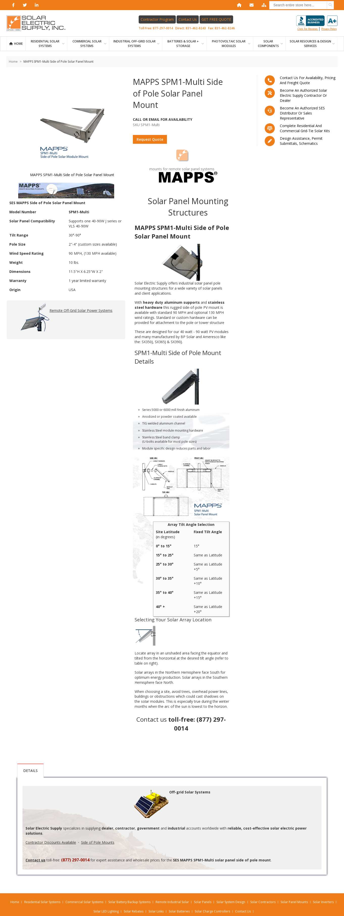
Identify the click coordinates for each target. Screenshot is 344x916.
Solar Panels (202, 902)
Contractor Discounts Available (51, 842)
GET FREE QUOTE (216, 19)
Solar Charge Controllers (212, 911)
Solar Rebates (133, 911)
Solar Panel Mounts (294, 902)
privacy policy (329, 29)
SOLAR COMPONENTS (268, 43)
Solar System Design (230, 902)
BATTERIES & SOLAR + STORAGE (183, 43)
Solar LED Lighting (106, 911)
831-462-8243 (196, 28)
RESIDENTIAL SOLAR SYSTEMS (45, 43)
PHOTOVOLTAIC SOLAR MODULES (228, 43)
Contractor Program (157, 19)
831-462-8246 (225, 28)
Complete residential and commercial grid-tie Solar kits (305, 128)
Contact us (151, 719)
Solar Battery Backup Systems (129, 902)
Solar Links (156, 911)
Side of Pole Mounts (97, 842)
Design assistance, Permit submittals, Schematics (301, 141)
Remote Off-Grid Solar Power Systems (66, 318)
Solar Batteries (179, 911)
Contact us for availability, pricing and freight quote (307, 80)
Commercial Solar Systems (87, 43)
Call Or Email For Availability (162, 119)
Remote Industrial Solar (172, 902)
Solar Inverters (323, 902)
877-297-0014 (163, 28)
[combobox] (301, 5)
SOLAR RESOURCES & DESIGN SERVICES (310, 43)
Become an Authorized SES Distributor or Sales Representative (302, 113)
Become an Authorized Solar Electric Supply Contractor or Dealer (303, 95)
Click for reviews (317, 23)
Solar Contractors (263, 902)
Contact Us (188, 19)
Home (18, 43)
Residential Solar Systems (42, 902)
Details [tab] (30, 770)
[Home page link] (38, 23)
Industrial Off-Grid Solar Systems (134, 43)
